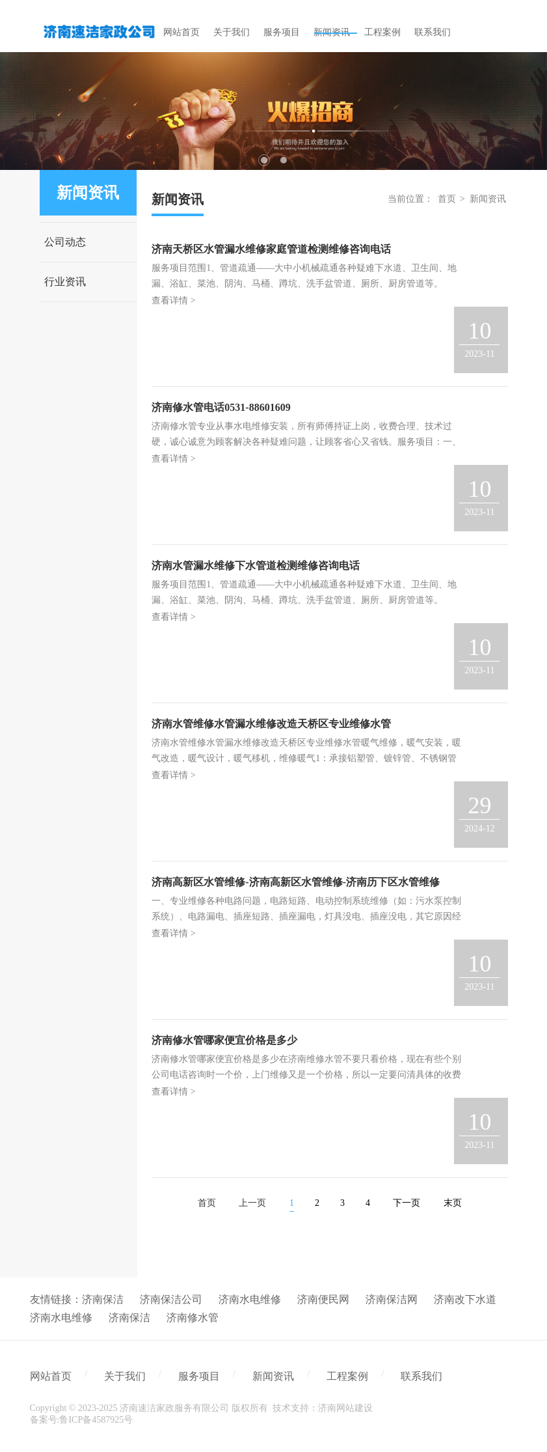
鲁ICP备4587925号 (96, 1420)
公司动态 (65, 241)
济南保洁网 (392, 1299)
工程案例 (347, 1376)
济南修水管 (193, 1317)
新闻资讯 (488, 199)
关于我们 (125, 1376)
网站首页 (51, 1376)
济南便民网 (323, 1299)
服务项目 (199, 1376)
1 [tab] (264, 160)
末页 (453, 1203)
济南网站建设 (345, 1408)
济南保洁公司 (171, 1299)
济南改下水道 (465, 1299)
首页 (447, 199)
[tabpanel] (273, 111)
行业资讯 (65, 281)
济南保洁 (103, 1299)
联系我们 (421, 1376)
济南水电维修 (250, 1299)
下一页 (406, 1203)
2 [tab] (283, 160)
